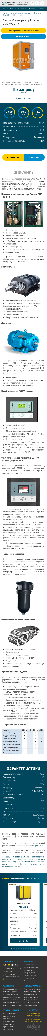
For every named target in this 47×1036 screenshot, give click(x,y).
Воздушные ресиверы (30, 994)
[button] (11, 948)
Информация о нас (30, 973)
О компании (22, 9)
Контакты (41, 9)
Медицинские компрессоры (11, 1002)
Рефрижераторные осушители (33, 989)
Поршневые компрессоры (10, 989)
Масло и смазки (8, 1029)
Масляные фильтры (9, 1016)
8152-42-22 (8, 2)
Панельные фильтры (9, 1024)
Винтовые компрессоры (10, 992)
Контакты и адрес (29, 981)
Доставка (32, 9)
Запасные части (29, 970)
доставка (39, 845)
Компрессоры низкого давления (13, 1005)
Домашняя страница (30, 965)
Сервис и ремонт (29, 978)
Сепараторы (6, 1019)
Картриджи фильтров (30, 1000)
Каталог (13, 9)
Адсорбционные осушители (32, 992)
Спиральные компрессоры (11, 1000)
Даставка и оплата (30, 975)
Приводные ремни (8, 1021)
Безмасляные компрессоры (11, 997)
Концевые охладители (30, 1005)
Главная (5, 9)
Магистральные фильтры (31, 997)
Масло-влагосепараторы (31, 1002)
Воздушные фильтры (9, 1013)
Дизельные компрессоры (10, 994)
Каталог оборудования (31, 967)
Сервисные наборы (8, 1027)
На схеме (8, 979)
